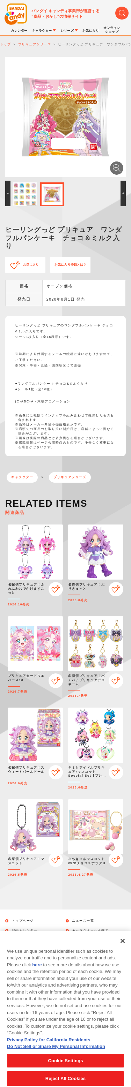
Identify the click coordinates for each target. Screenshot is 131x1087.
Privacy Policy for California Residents (48, 1046)
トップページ (23, 920)
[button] (7, 193)
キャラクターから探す (90, 930)
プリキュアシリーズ (70, 477)
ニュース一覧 (83, 920)
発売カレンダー (25, 930)
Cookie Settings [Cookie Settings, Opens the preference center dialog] (65, 1067)
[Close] (122, 947)
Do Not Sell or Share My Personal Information (56, 1053)
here (37, 971)
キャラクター (22, 477)
